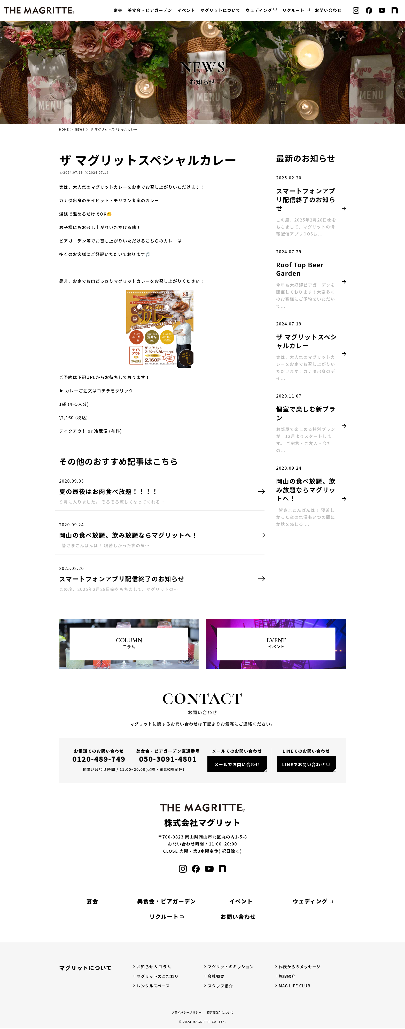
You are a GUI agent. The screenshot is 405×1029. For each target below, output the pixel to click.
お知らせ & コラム (155, 967)
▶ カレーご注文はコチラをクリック (96, 390)
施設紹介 (287, 977)
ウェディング (259, 10)
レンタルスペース (154, 986)
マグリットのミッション (232, 967)
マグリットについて (220, 10)
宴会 (118, 10)
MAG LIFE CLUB (295, 986)
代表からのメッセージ (301, 967)
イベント (186, 10)
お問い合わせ (328, 10)
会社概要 (216, 977)
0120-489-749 (99, 758)
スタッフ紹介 (221, 986)
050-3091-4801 (168, 758)
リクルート (293, 10)
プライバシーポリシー (185, 1013)
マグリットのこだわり (159, 977)
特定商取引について (221, 1013)
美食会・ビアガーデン (150, 10)
